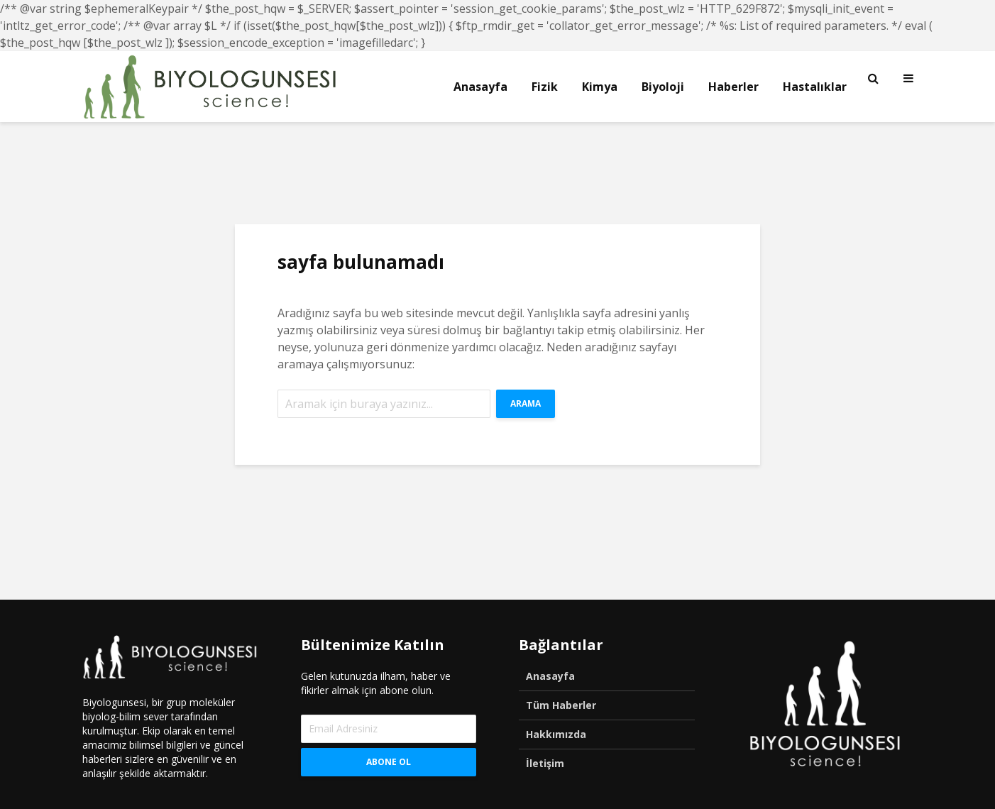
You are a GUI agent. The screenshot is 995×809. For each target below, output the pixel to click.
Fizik (545, 86)
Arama (525, 403)
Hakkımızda (556, 734)
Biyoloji (663, 86)
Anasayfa (480, 86)
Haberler (733, 86)
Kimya (599, 86)
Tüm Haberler (561, 705)
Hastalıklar (815, 86)
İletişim (545, 763)
